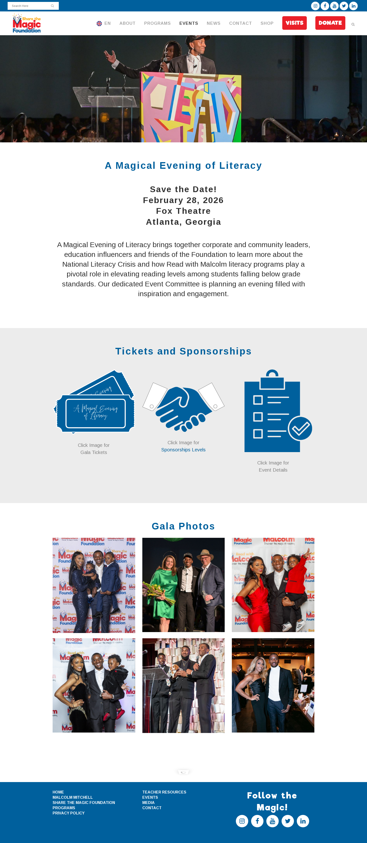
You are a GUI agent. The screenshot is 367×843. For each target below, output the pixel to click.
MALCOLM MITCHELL (73, 797)
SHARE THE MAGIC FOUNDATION (84, 803)
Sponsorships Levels (183, 449)
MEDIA (148, 803)
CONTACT (152, 808)
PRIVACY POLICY (68, 813)
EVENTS (150, 797)
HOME (58, 792)
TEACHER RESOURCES (164, 792)
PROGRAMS (64, 808)
